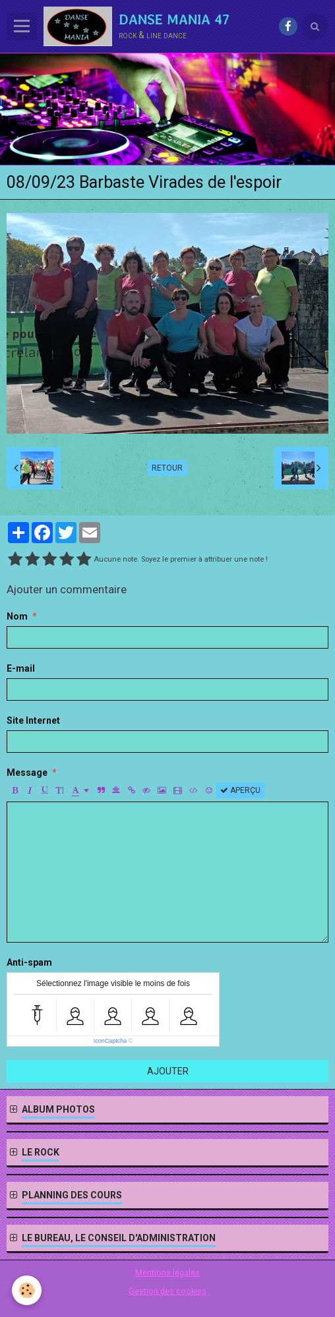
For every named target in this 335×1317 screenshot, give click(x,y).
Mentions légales (167, 1272)
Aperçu (240, 790)
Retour (167, 468)
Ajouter (168, 1071)
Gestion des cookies (167, 1291)
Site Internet (33, 720)
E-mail (21, 668)
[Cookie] (27, 1290)
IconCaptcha (110, 1041)
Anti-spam (29, 962)
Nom (17, 616)
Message (27, 772)
